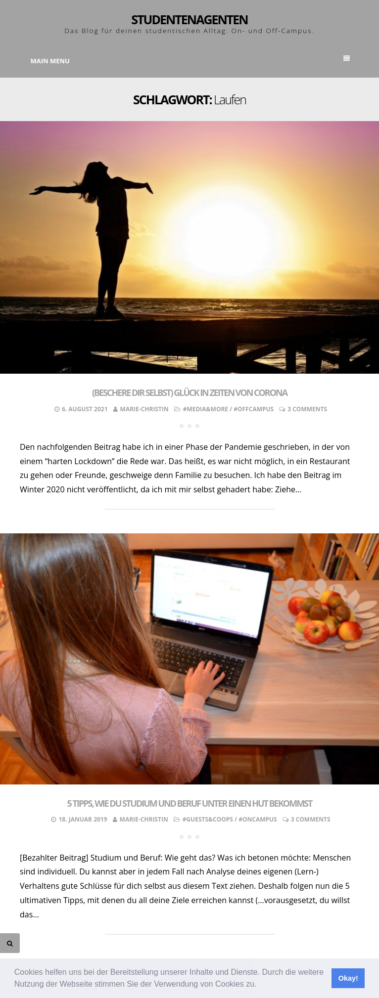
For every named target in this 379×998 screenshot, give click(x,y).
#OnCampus (257, 819)
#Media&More (205, 409)
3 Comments (307, 409)
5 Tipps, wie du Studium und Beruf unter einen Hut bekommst (189, 803)
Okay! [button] (348, 978)
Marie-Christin (144, 409)
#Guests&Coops (208, 819)
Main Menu (190, 60)
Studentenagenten (189, 19)
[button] (260, 985)
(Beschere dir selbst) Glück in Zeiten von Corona (189, 392)
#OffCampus (254, 409)
